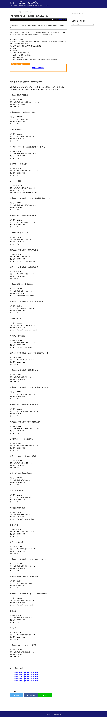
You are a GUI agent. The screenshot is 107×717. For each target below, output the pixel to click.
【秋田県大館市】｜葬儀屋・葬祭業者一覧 (26, 674)
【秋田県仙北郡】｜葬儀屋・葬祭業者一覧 (26, 676)
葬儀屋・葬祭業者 (57, 19)
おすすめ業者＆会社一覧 (24, 2)
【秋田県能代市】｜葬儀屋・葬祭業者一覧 (26, 678)
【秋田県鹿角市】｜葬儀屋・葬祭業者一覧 (26, 680)
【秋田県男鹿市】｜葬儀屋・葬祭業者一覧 (26, 672)
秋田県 (64, 19)
